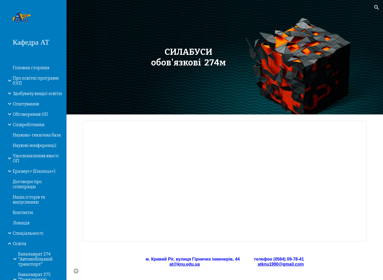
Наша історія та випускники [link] (29, 200)
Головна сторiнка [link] (31, 67)
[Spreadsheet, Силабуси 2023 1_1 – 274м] (225, 181)
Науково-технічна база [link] (37, 135)
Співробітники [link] (28, 124)
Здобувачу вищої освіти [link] (37, 93)
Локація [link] (21, 222)
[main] (188, 57)
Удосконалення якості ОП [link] (36, 158)
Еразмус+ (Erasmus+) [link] (34, 171)
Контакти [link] (23, 212)
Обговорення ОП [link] (30, 114)
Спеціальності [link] (28, 233)
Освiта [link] (19, 243)
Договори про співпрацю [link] (27, 184)
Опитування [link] (26, 103)
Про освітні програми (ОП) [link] (36, 81)
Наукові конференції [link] (34, 145)
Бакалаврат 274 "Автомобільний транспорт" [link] (35, 259)
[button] (376, 7)
